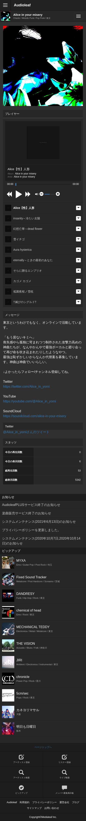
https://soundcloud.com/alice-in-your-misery (34, 416)
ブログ (75, 802)
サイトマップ (34, 808)
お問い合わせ (51, 808)
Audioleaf (22, 5)
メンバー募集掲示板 (64, 789)
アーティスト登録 (21, 759)
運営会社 (64, 802)
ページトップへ (43, 747)
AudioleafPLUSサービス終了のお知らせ (31, 505)
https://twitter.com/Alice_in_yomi (26, 386)
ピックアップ (21, 789)
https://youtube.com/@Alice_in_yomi (29, 401)
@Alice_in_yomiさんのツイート (26, 432)
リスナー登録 (64, 759)
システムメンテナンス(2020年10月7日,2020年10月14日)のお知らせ (41, 541)
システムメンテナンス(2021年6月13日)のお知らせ (39, 521)
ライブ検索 (64, 774)
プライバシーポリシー (44, 802)
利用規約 (24, 802)
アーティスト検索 (21, 774)
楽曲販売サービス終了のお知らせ (26, 513)
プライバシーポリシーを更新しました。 (31, 530)
